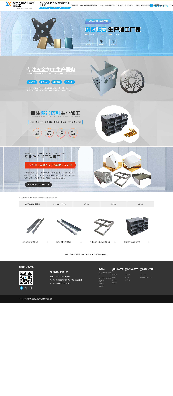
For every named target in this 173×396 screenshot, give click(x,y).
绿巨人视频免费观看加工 (88, 5)
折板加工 (140, 204)
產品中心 (121, 5)
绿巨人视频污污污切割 (107, 5)
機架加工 (86, 204)
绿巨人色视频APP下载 (143, 5)
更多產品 (101, 286)
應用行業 (114, 282)
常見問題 (127, 280)
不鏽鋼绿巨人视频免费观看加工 (100, 242)
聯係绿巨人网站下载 (146, 277)
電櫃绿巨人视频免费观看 (132, 242)
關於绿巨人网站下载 (160, 5)
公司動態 (127, 274)
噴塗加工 (113, 204)
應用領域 (130, 5)
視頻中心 (114, 280)
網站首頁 (75, 5)
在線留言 (142, 274)
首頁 (29, 197)
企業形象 (114, 277)
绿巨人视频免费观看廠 (63, 242)
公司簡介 (114, 274)
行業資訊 (127, 277)
